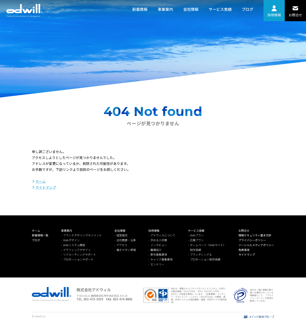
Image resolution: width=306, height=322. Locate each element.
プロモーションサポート (78, 259)
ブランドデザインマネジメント (82, 235)
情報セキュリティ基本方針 (254, 235)
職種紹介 (156, 250)
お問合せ (295, 14)
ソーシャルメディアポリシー (256, 245)
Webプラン (197, 235)
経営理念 (122, 235)
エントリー (157, 264)
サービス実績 (220, 9)
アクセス (121, 245)
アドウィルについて (162, 235)
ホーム (40, 181)
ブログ (247, 9)
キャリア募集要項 (161, 259)
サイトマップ (45, 187)
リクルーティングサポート (79, 254)
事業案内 (165, 9)
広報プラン (197, 240)
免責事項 (243, 250)
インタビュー (158, 245)
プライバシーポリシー (252, 240)
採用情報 (274, 14)
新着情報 (139, 9)
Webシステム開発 (74, 245)
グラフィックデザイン (77, 250)
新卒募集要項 (158, 254)
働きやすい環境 (126, 250)
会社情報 (190, 9)
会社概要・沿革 (126, 240)
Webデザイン (71, 240)
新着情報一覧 (40, 235)
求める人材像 (158, 240)
